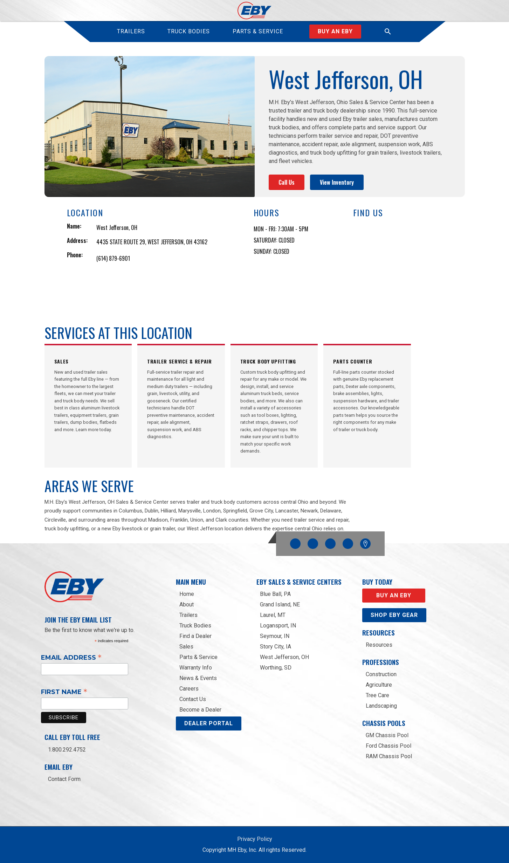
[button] (387, 31)
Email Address (71, 657)
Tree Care (377, 695)
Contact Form (64, 779)
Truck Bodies (195, 625)
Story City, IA (275, 646)
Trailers (188, 615)
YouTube (330, 541)
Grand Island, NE (280, 604)
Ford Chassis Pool (388, 745)
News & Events (198, 678)
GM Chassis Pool (387, 735)
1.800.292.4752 (67, 749)
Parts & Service (198, 657)
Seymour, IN (274, 636)
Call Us (286, 182)
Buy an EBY (393, 595)
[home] (254, 10)
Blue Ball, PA (275, 594)
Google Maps (365, 543)
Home (186, 594)
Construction (381, 674)
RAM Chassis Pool (389, 756)
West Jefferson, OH (284, 657)
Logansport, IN (278, 625)
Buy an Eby (335, 31)
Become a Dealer (200, 709)
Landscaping (381, 705)
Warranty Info (195, 667)
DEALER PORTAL (208, 723)
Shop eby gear (394, 615)
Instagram (313, 541)
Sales (186, 646)
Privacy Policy (254, 839)
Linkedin (348, 541)
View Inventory (337, 182)
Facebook (295, 541)
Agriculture (379, 684)
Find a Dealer (195, 636)
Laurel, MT (273, 615)
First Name (64, 691)
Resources (379, 644)
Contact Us (192, 699)
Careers (189, 688)
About (186, 604)
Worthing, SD (275, 667)
